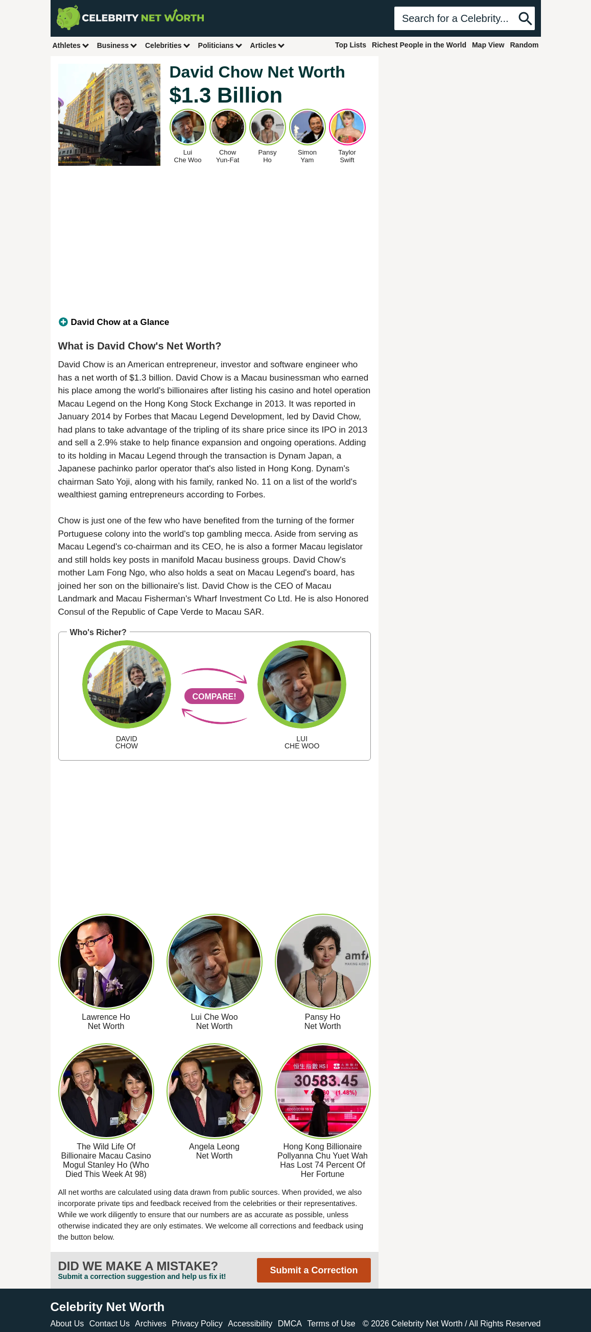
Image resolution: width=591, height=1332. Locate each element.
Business (117, 45)
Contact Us (109, 1323)
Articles (268, 45)
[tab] (215, 322)
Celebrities (168, 45)
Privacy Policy (197, 1323)
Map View (488, 45)
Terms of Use (331, 1323)
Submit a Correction (314, 1270)
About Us (67, 1323)
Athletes (71, 45)
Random (524, 45)
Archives (150, 1323)
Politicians (220, 45)
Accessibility (250, 1323)
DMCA (290, 1323)
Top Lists (350, 45)
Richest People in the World (419, 45)
